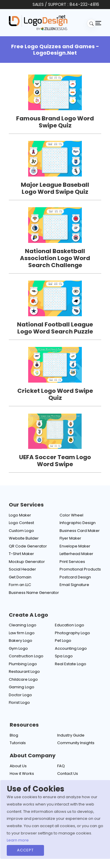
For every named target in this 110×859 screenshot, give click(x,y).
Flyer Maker (70, 538)
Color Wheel (71, 515)
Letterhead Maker (76, 553)
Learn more (18, 840)
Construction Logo (26, 656)
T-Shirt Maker (21, 553)
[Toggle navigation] (98, 23)
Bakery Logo (20, 640)
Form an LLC (20, 584)
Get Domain (20, 577)
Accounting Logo (71, 648)
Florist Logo (19, 702)
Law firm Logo (22, 633)
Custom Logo (21, 530)
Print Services (72, 561)
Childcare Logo (23, 679)
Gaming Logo (21, 687)
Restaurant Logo (24, 671)
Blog (14, 735)
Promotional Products (80, 569)
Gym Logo (18, 648)
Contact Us (67, 773)
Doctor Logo (20, 695)
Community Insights (75, 743)
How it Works (22, 773)
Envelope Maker (75, 546)
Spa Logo (64, 656)
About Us (18, 766)
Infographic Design (78, 523)
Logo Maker (20, 515)
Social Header (22, 569)
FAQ (61, 766)
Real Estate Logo (70, 664)
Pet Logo (63, 640)
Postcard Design (75, 577)
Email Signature (74, 584)
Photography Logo (72, 633)
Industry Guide (70, 735)
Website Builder (24, 538)
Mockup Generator (27, 561)
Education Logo (69, 625)
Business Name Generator (34, 592)
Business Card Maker (80, 530)
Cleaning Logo (22, 625)
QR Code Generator (28, 546)
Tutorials (18, 743)
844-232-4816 (84, 4)
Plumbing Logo (23, 664)
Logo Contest (21, 523)
